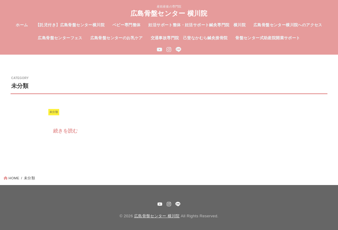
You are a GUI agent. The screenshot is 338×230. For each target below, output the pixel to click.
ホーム (22, 25)
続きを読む (65, 130)
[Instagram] (169, 49)
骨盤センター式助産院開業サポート (267, 38)
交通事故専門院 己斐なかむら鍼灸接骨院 (189, 38)
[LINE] (178, 49)
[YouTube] (159, 49)
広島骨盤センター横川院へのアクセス (287, 25)
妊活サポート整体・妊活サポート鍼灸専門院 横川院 (197, 25)
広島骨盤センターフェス (60, 38)
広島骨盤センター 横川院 (169, 13)
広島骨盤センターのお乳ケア (116, 38)
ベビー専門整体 (126, 25)
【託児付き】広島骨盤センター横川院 (70, 25)
